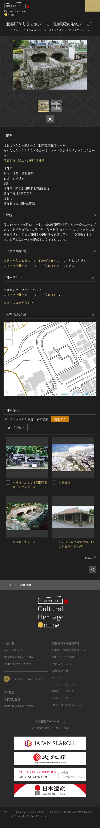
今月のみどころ (61, 664)
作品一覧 (9, 643)
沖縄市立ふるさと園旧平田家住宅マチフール (30, 484)
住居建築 (9, 160)
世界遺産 (9, 692)
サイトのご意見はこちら (67, 705)
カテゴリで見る (13, 650)
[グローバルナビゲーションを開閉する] (92, 6)
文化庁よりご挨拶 (63, 657)
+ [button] (9, 327)
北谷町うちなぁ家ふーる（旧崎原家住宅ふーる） (36, 261)
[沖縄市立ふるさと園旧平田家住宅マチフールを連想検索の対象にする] (8, 482)
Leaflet (64, 394)
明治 (21, 160)
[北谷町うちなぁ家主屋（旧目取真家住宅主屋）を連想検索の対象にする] (54, 542)
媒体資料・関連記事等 (66, 643)
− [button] (9, 333)
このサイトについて (64, 684)
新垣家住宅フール (24, 542)
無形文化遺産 (12, 699)
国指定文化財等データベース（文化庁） (30, 266)
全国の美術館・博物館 (17, 664)
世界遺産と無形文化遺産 (19, 657)
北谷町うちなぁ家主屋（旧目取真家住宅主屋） (76, 544)
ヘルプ (56, 677)
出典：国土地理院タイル (82, 394)
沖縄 (30, 160)
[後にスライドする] (90, 557)
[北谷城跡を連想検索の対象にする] (54, 483)
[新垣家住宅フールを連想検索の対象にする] (8, 542)
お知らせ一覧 (60, 671)
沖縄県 (40, 160)
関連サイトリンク (63, 691)
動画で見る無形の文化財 (19, 706)
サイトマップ (60, 698)
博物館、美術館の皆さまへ (68, 650)
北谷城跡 (64, 483)
